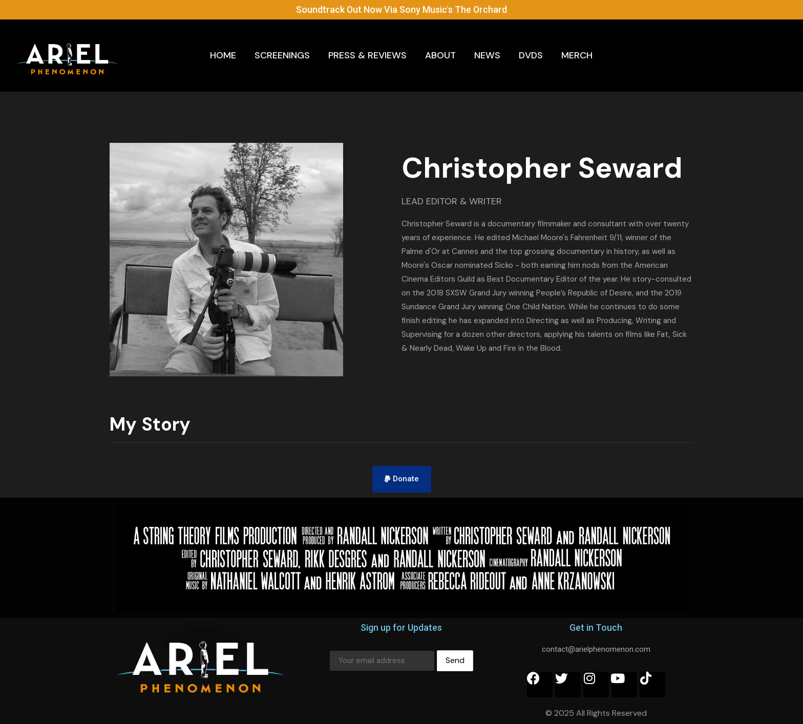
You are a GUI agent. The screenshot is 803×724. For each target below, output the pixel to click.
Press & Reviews (367, 55)
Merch (577, 55)
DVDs (531, 55)
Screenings (282, 55)
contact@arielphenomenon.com (596, 649)
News (487, 55)
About (440, 55)
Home (223, 55)
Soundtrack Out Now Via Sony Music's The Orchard (401, 9)
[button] (401, 479)
